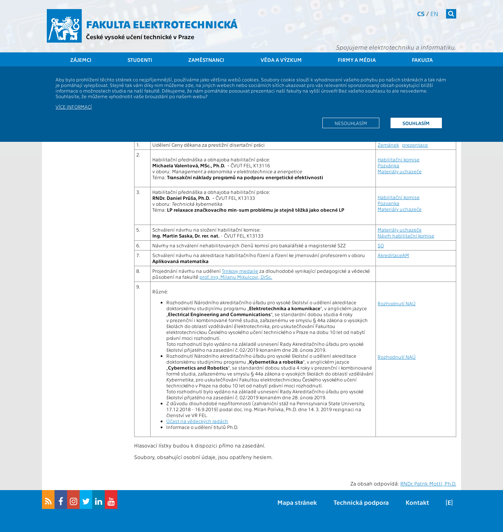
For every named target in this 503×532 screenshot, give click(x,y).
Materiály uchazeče (400, 171)
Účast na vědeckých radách (197, 421)
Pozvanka (388, 203)
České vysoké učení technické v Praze (140, 36)
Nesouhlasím (351, 123)
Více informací (74, 106)
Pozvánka (388, 165)
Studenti (139, 60)
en (434, 13)
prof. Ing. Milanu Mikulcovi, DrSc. (235, 277)
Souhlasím (416, 123)
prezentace (415, 145)
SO (381, 245)
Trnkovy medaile (240, 271)
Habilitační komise (399, 159)
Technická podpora (361, 502)
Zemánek (388, 145)
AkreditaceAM (393, 255)
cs (421, 13)
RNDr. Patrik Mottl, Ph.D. (428, 483)
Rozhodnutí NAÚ (397, 303)
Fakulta (422, 60)
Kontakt (417, 502)
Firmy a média (357, 60)
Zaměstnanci (206, 60)
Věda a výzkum (281, 60)
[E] (449, 502)
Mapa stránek (297, 502)
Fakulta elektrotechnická (162, 23)
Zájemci (81, 60)
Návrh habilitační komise (406, 236)
